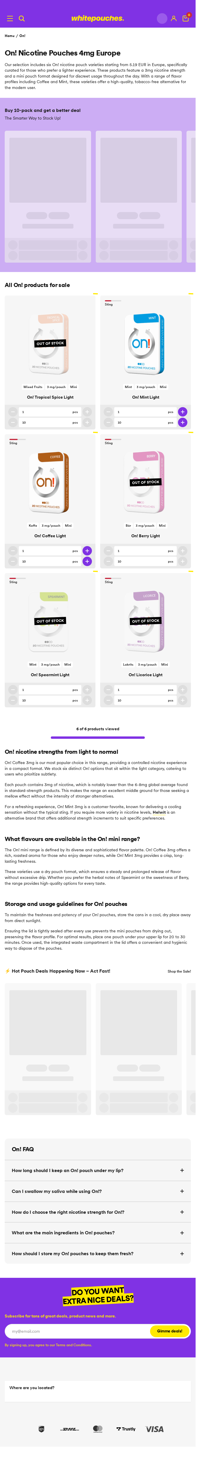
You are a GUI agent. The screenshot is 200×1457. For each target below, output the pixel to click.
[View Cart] (185, 18)
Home (10, 35)
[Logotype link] (98, 18)
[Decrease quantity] (13, 412)
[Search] (21, 18)
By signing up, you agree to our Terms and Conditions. (48, 1345)
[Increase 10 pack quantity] (87, 422)
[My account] (174, 18)
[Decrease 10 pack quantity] (13, 422)
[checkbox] (48, 1345)
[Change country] (162, 18)
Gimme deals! (169, 1331)
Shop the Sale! (179, 971)
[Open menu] (10, 18)
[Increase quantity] (87, 412)
